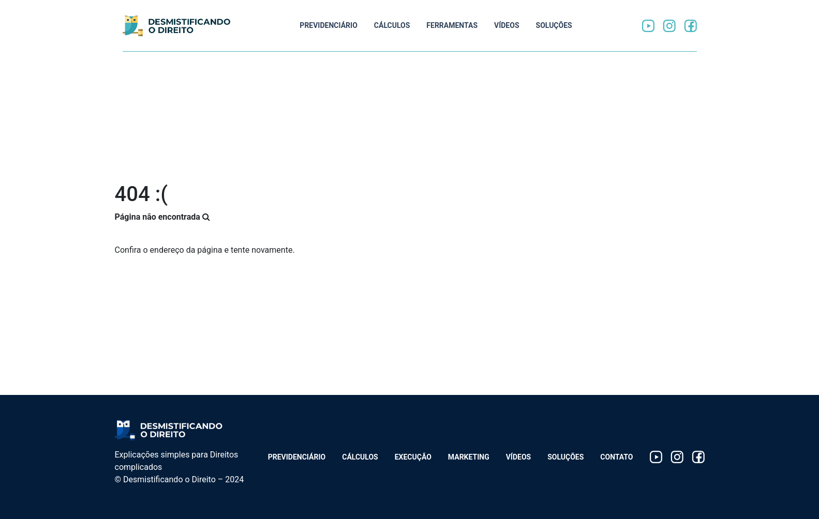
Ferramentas (452, 25)
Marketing (468, 457)
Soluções (554, 25)
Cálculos (392, 25)
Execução (413, 457)
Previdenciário (328, 25)
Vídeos (506, 25)
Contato (616, 457)
